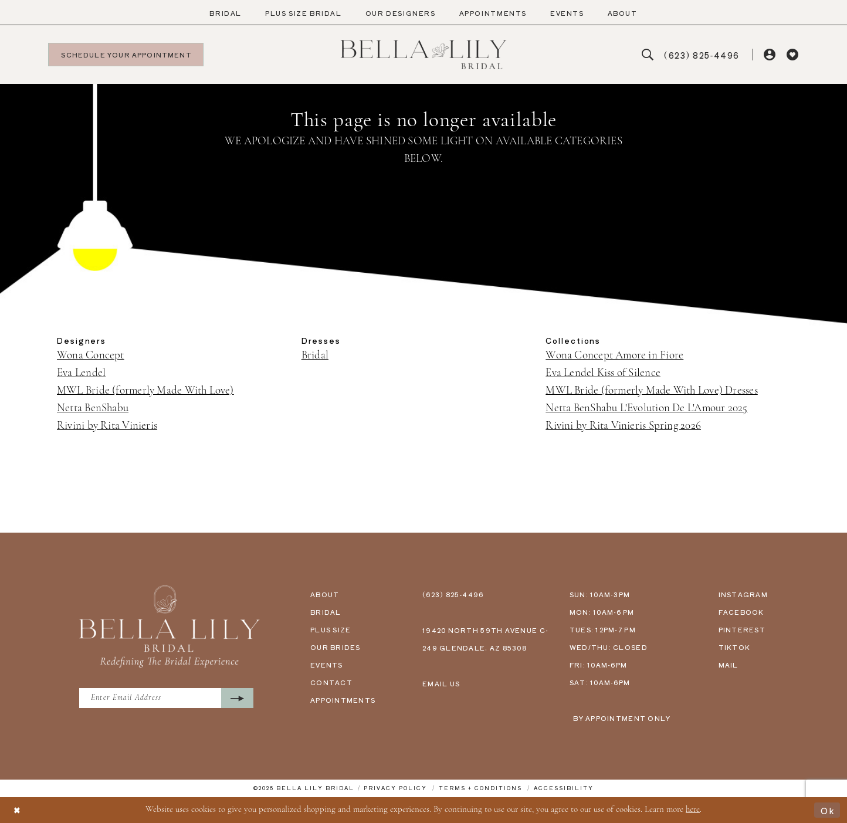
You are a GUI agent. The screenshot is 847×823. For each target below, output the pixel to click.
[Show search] (647, 55)
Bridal (314, 355)
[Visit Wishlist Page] (792, 55)
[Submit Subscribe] (244, 698)
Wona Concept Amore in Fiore (614, 355)
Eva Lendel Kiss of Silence (603, 373)
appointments (342, 700)
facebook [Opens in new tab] (741, 612)
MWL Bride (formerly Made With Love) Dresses (651, 391)
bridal (325, 612)
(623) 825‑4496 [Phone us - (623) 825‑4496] (452, 594)
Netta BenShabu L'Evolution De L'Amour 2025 (646, 408)
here (693, 809)
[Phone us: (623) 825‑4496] (702, 55)
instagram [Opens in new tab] (743, 594)
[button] (770, 55)
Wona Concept (90, 355)
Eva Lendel (81, 373)
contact (331, 682)
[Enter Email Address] (170, 698)
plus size (330, 629)
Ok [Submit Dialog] (827, 810)
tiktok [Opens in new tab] (735, 647)
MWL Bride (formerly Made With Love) (145, 391)
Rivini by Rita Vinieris (107, 426)
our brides (335, 647)
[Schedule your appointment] (126, 54)
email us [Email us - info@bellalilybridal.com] (441, 683)
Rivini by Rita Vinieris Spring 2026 (623, 426)
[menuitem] (225, 13)
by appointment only (621, 718)
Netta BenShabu (92, 408)
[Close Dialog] (17, 810)
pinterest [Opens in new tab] (742, 629)
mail (728, 664)
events (326, 664)
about (324, 594)
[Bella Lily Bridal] (424, 54)
